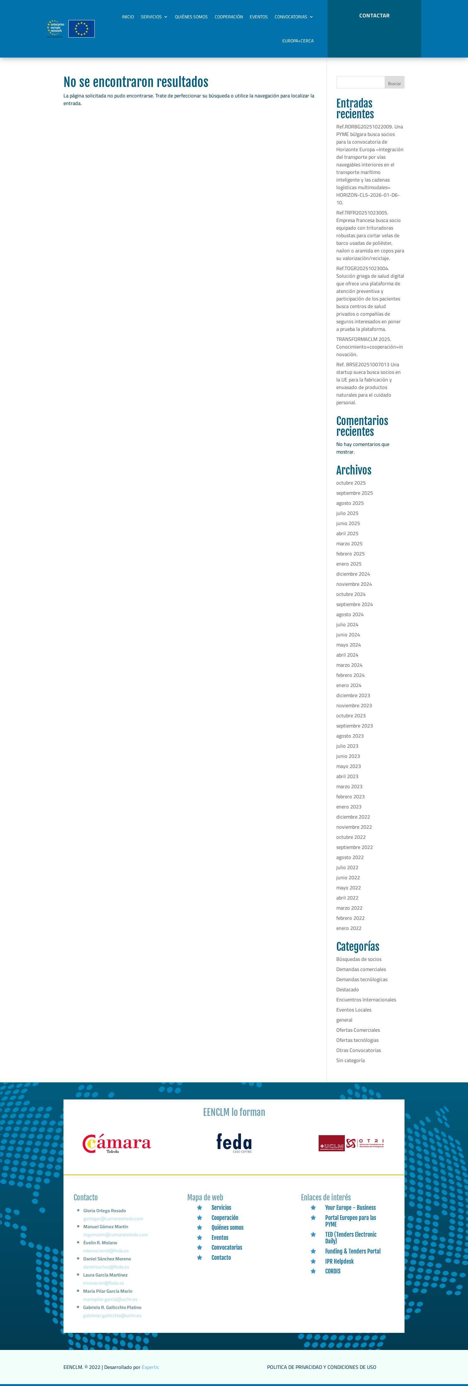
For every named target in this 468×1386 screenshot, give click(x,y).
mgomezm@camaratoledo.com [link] (115, 1239)
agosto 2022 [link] (350, 857)
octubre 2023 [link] (351, 715)
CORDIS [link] (332, 1271)
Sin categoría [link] (350, 1060)
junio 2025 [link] (348, 523)
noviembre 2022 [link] (354, 827)
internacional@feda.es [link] (106, 1254)
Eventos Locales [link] (353, 1009)
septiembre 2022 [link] (354, 847)
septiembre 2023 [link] (354, 725)
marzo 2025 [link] (349, 543)
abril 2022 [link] (347, 897)
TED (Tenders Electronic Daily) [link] (351, 1238)
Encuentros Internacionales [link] (366, 999)
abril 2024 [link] (347, 654)
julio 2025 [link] (347, 513)
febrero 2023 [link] (350, 796)
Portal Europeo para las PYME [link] (350, 1221)
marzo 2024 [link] (349, 665)
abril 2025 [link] (347, 533)
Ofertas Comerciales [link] (358, 1030)
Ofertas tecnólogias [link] (357, 1040)
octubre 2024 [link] (351, 594)
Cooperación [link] (229, 17)
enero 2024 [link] (349, 685)
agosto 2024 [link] (350, 614)
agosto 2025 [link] (350, 503)
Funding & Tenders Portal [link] (353, 1251)
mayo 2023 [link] (348, 766)
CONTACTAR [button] (374, 15)
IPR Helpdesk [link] (339, 1261)
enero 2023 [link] (349, 806)
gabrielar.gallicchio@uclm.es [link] (112, 1315)
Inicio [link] (128, 17)
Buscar (394, 83)
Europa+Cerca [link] (298, 41)
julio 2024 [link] (347, 624)
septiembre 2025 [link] (354, 493)
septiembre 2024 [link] (354, 604)
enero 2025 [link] (349, 563)
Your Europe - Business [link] (350, 1207)
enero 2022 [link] (349, 928)
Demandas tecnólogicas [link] (361, 979)
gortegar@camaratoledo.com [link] (114, 1225)
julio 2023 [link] (347, 746)
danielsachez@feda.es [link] (106, 1269)
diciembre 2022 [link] (353, 816)
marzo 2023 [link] (349, 786)
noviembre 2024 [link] (354, 584)
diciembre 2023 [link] (353, 695)
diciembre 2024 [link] (353, 574)
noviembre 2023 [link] (354, 705)
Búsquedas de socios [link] (358, 959)
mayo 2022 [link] (348, 887)
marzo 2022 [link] (349, 908)
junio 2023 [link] (348, 756)
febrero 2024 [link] (350, 675)
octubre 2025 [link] (351, 482)
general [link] (344, 1019)
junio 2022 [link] (348, 877)
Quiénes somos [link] (191, 17)
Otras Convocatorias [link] (358, 1050)
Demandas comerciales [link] (361, 969)
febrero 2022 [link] (350, 918)
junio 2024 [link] (348, 634)
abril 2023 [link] (347, 776)
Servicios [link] (151, 17)
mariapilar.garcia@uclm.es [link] (110, 1300)
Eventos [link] (259, 17)
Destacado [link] (347, 989)
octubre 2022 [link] (351, 837)
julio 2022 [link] (347, 867)
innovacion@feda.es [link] (104, 1284)
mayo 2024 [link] (348, 644)
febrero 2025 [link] (350, 553)
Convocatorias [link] (291, 17)
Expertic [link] (150, 1367)
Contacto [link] (221, 1257)
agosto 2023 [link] (350, 735)
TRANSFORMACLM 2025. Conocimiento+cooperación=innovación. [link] (369, 346)
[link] (116, 1153)
